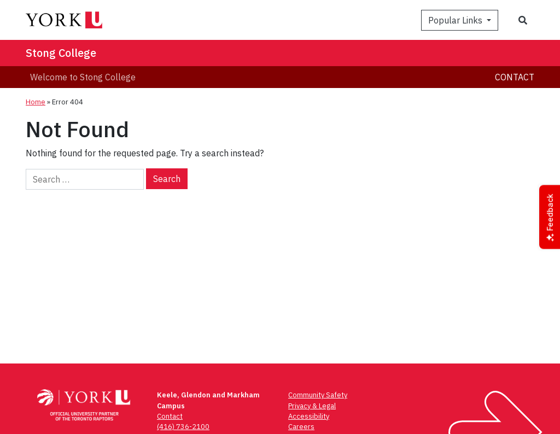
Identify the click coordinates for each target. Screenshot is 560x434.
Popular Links (456, 20)
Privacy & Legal (312, 405)
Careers (301, 426)
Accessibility (308, 416)
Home (35, 102)
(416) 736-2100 (183, 426)
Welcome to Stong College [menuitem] (83, 77)
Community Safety (317, 395)
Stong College (61, 52)
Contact (514, 77)
